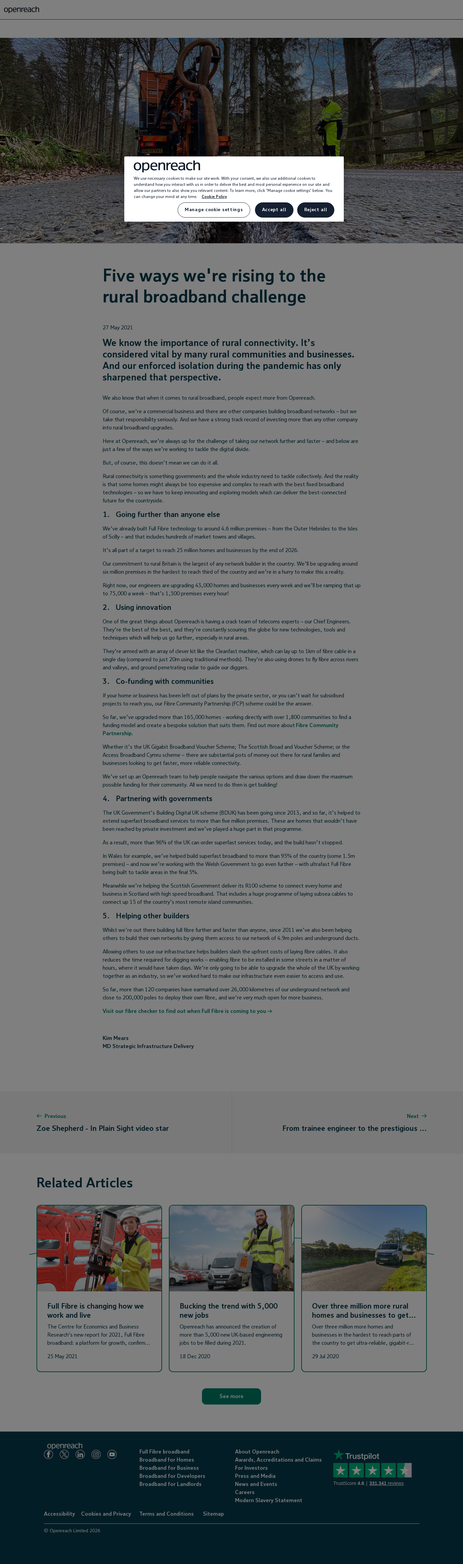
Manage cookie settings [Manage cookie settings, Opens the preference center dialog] (214, 209)
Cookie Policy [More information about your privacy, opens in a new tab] (214, 197)
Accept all (274, 209)
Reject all (315, 209)
